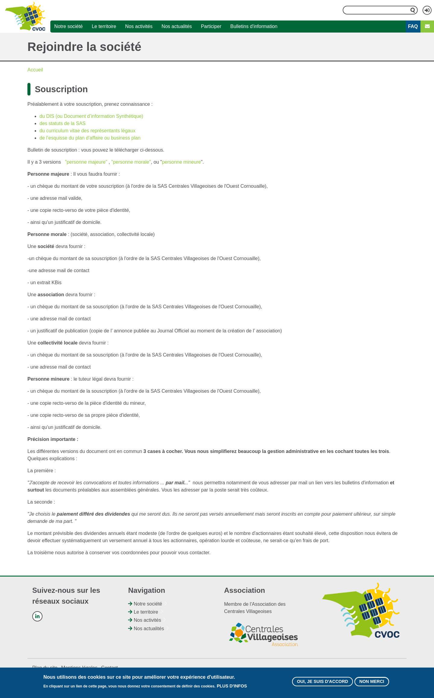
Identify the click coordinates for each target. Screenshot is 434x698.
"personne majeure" (86, 162)
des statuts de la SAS (62, 123)
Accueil (35, 69)
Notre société (68, 26)
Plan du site (45, 667)
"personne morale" (131, 162)
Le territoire (104, 26)
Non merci (371, 683)
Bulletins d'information (253, 26)
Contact (109, 667)
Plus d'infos (232, 687)
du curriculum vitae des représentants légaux (87, 130)
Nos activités (139, 26)
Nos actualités (177, 26)
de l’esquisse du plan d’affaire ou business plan (89, 137)
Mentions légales (79, 667)
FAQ (413, 26)
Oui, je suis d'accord (322, 683)
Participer (211, 26)
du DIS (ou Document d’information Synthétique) (91, 116)
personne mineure (181, 162)
